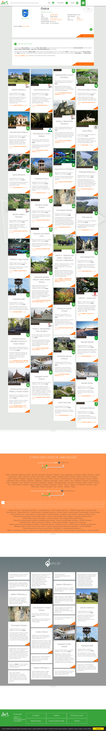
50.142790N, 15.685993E (56, 19)
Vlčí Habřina (81, 485)
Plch (71, 481)
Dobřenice (90, 475)
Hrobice (79, 477)
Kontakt (77, 721)
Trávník (27, 26)
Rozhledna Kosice (53, 514)
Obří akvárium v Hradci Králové (36, 514)
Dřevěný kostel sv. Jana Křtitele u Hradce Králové (84, 512)
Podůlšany (77, 481)
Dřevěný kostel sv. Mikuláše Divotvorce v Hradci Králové (49, 512)
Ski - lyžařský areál (81, 337)
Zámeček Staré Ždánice (29, 510)
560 (78, 16)
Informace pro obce (77, 715)
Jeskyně (40, 506)
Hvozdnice (93, 477)
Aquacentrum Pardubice (78, 522)
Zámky (12, 84)
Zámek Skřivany (81, 530)
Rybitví (85, 483)
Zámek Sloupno (69, 530)
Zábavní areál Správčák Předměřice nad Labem (62, 526)
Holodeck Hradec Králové (68, 514)
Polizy (23, 26)
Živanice (60, 487)
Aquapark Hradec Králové (82, 516)
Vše (3, 502)
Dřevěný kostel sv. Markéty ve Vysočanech (82, 524)
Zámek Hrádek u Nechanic (59, 510)
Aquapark (34, 371)
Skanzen (58, 205)
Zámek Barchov (11, 512)
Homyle (32, 477)
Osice (45, 8)
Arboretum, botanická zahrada (39, 272)
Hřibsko (72, 477)
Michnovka (10, 481)
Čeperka (56, 475)
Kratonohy (44, 479)
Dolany (97, 475)
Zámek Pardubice (52, 518)
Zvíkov (73, 487)
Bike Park (63, 506)
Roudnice (79, 483)
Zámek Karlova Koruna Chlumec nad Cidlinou (38, 528)
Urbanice (73, 485)
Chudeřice (77, 475)
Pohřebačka (94, 481)
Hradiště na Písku (63, 477)
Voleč (95, 485)
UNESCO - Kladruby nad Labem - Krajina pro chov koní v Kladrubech (29, 530)
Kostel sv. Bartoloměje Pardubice (67, 520)
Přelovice (27, 483)
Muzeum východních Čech (86, 514)
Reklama (56, 715)
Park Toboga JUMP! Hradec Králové (71, 518)
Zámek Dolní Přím (24, 512)
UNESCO (57, 250)
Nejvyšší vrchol (80, 403)
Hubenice (86, 477)
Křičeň (51, 479)
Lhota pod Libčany (79, 479)
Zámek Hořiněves (93, 530)
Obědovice (38, 481)
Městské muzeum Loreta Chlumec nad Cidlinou (30, 526)
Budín (28, 475)
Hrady (34, 84)
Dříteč (20, 477)
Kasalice (22, 479)
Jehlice (10, 479)
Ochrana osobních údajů (56, 721)
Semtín (96, 483)
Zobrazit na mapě (18, 105)
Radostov (50, 483)
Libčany (88, 479)
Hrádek (47, 477)
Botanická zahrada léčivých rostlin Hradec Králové (30, 516)
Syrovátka (45, 485)
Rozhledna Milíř (91, 510)
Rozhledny (12, 294)
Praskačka (14, 483)
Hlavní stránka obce (88, 36)
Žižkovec (67, 487)
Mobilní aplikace (36, 721)
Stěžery (32, 485)
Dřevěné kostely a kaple (14, 334)
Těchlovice (53, 485)
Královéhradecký (54, 14)
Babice (8, 475)
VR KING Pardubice (85, 520)
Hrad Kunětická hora (17, 514)
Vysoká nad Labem (46, 487)
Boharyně (15, 475)
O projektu (36, 715)
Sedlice (90, 483)
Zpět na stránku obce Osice (86, 64)
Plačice (67, 481)
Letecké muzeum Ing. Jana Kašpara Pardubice (24, 524)
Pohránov (86, 481)
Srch (9, 485)
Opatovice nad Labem (50, 481)
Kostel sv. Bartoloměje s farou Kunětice (60, 516)
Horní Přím (40, 477)
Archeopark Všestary (47, 524)
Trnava (66, 485)
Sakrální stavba (35, 323)
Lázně (12, 170)
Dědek (84, 475)
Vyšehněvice (35, 487)
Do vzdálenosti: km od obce (47, 462)
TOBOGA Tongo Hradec (77, 510)
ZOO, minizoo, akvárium (37, 128)
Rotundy (33, 506)
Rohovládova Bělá (60, 483)
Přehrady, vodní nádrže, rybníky (85, 167)
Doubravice (12, 477)
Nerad (17, 481)
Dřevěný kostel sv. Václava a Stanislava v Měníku (35, 522)
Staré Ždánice (16, 485)
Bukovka (49, 475)
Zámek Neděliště (85, 526)
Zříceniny (12, 127)
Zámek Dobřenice (14, 510)
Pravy (21, 483)
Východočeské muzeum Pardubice (34, 518)
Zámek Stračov (58, 530)
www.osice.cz (80, 19)
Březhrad (22, 475)
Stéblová (25, 485)
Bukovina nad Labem (39, 475)
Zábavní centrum (12, 254)
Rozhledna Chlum (61, 524)
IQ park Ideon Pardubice (60, 522)
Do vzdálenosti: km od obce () (45, 491)
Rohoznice (71, 483)
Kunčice (56, 479)
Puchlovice (34, 483)
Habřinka (26, 477)
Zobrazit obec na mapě (21, 55)
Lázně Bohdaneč (66, 479)
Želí (55, 487)
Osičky (61, 481)
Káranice (16, 479)
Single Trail (71, 506)
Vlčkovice (89, 485)
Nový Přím (30, 481)
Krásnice (36, 479)
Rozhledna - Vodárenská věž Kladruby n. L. (68, 528)
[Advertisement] (53, 442)
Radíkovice (42, 483)
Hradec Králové (53, 18)
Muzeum (35, 228)
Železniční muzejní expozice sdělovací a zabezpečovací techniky (34, 520)
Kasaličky (30, 479)
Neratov (23, 481)
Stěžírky (38, 485)
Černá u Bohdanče (66, 475)
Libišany (95, 479)
